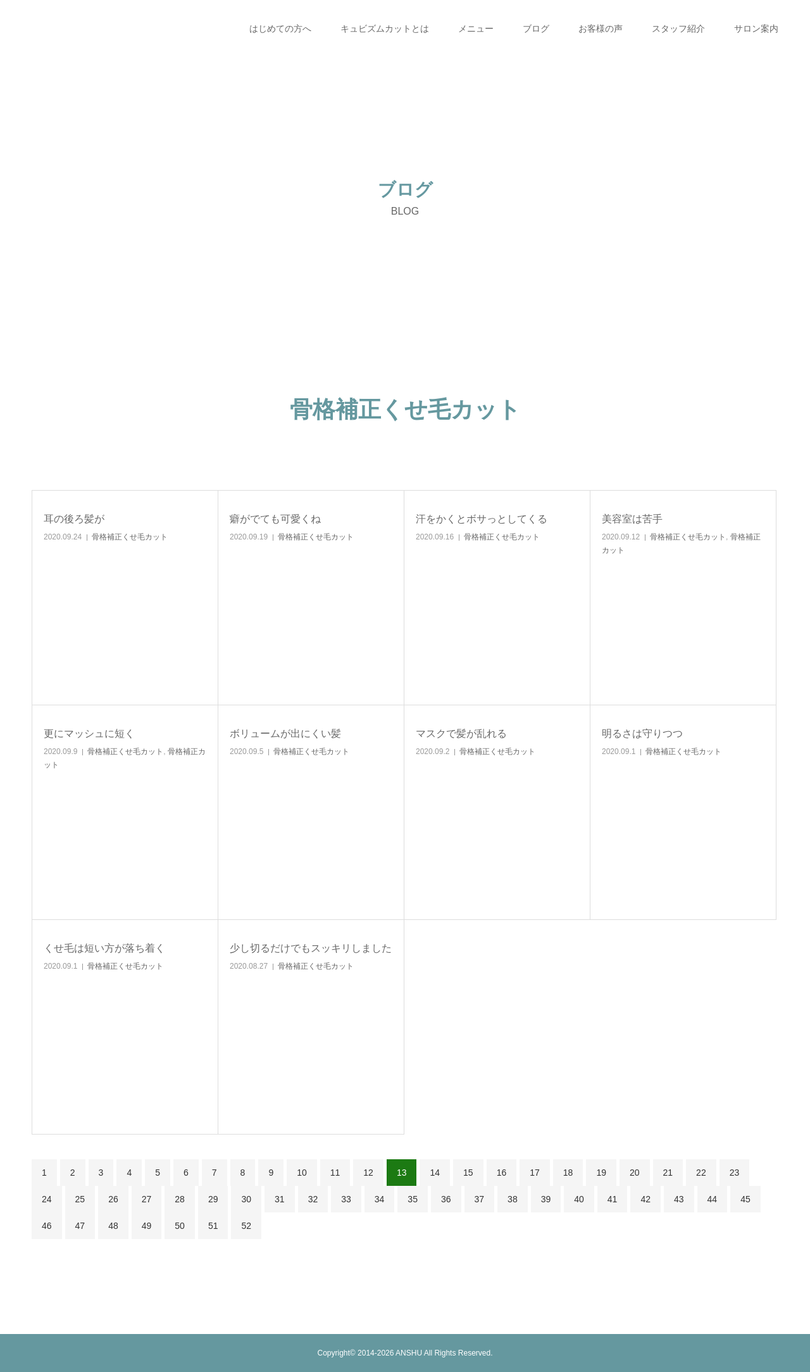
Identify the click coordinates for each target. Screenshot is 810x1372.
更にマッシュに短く (89, 733)
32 (313, 1199)
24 (47, 1199)
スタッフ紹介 (678, 28)
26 (113, 1199)
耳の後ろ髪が (74, 518)
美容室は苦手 (632, 518)
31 (280, 1199)
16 (502, 1172)
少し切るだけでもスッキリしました (311, 948)
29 (213, 1199)
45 (745, 1199)
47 (80, 1226)
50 (180, 1226)
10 (302, 1172)
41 (613, 1199)
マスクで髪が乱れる (461, 733)
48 (113, 1226)
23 (735, 1172)
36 (446, 1199)
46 (47, 1226)
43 (679, 1199)
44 (712, 1199)
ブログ (536, 28)
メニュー (476, 28)
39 (546, 1199)
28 (180, 1199)
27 (147, 1199)
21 (668, 1172)
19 (601, 1172)
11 (335, 1172)
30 (246, 1199)
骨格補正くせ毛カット (130, 536)
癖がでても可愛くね (275, 518)
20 (635, 1172)
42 (645, 1199)
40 (579, 1199)
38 (513, 1199)
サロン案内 (756, 28)
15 (468, 1172)
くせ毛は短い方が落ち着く (104, 948)
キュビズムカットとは (384, 28)
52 (246, 1226)
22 (701, 1172)
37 (480, 1199)
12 (368, 1172)
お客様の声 (600, 28)
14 (435, 1172)
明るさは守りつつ (642, 733)
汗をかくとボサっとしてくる (481, 518)
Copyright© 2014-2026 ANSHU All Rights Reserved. (405, 1353)
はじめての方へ (280, 28)
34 (380, 1199)
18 (568, 1172)
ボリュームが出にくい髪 (285, 733)
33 (346, 1199)
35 (413, 1199)
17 (535, 1172)
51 (213, 1226)
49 (147, 1226)
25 (80, 1199)
